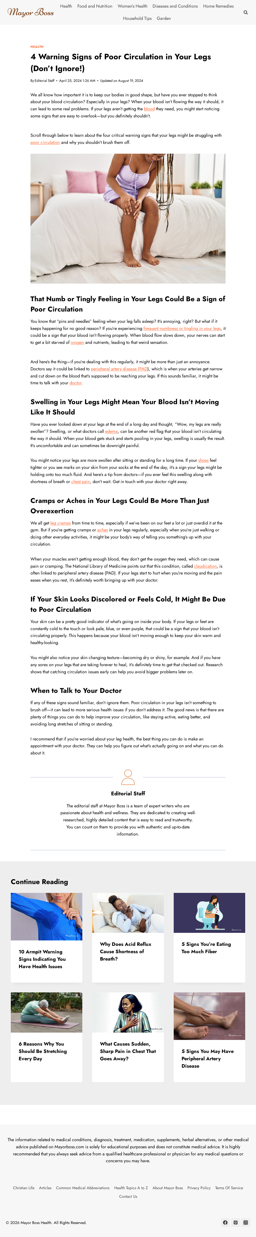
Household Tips (137, 18)
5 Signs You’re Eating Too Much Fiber (206, 948)
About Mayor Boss (168, 1188)
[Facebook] (225, 1222)
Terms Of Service (229, 1188)
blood (149, 109)
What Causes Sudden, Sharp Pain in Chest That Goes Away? (128, 1051)
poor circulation (45, 142)
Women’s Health (132, 6)
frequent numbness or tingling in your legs (182, 328)
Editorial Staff (44, 80)
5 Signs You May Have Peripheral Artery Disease (208, 1059)
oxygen (77, 342)
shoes (203, 460)
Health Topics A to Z (131, 1188)
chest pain (80, 481)
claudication (205, 566)
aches (102, 530)
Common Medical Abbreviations (82, 1188)
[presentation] (46, 916)
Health (66, 6)
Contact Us (128, 1196)
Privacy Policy (199, 1188)
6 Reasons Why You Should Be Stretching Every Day (43, 1051)
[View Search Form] (245, 12)
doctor (75, 383)
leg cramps (60, 523)
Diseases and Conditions (175, 6)
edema (111, 431)
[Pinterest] (235, 1222)
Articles (45, 1188)
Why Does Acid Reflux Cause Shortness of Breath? (125, 951)
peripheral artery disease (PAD (119, 369)
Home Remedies (218, 6)
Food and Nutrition (94, 6)
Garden (164, 18)
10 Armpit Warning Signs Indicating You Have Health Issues (42, 959)
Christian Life (23, 1188)
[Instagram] (245, 1222)
